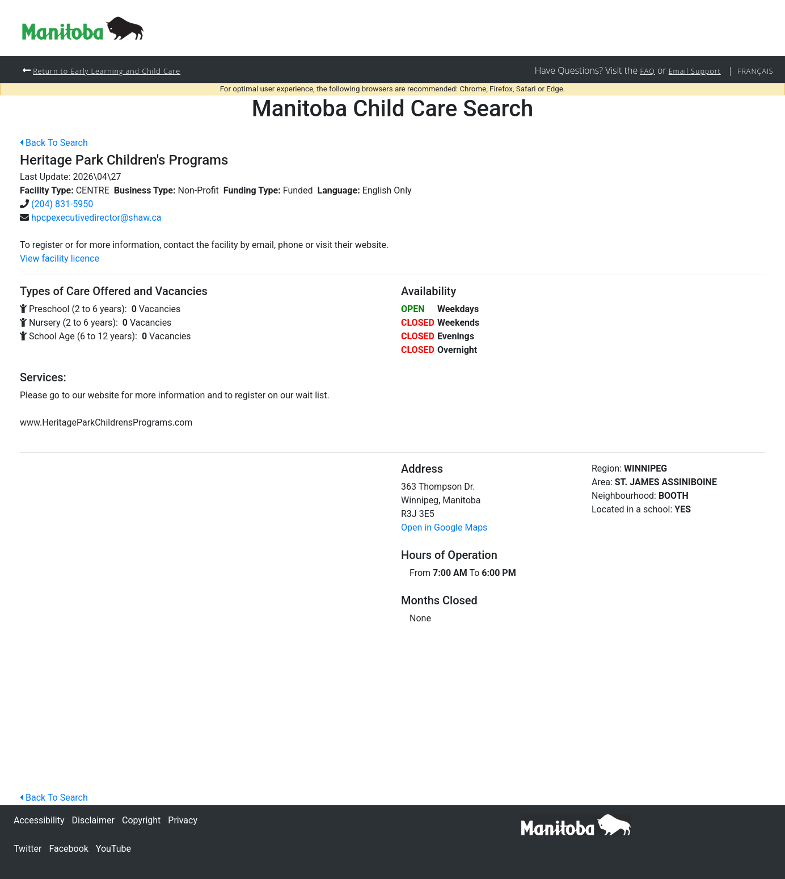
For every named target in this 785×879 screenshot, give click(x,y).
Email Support (686, 70)
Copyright (141, 820)
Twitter (27, 848)
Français (753, 70)
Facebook (68, 848)
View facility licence (59, 259)
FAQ (635, 70)
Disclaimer (93, 820)
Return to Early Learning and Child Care (116, 70)
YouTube (113, 848)
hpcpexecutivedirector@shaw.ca (96, 218)
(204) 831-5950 (62, 204)
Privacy (182, 820)
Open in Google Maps (444, 528)
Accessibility (39, 820)
